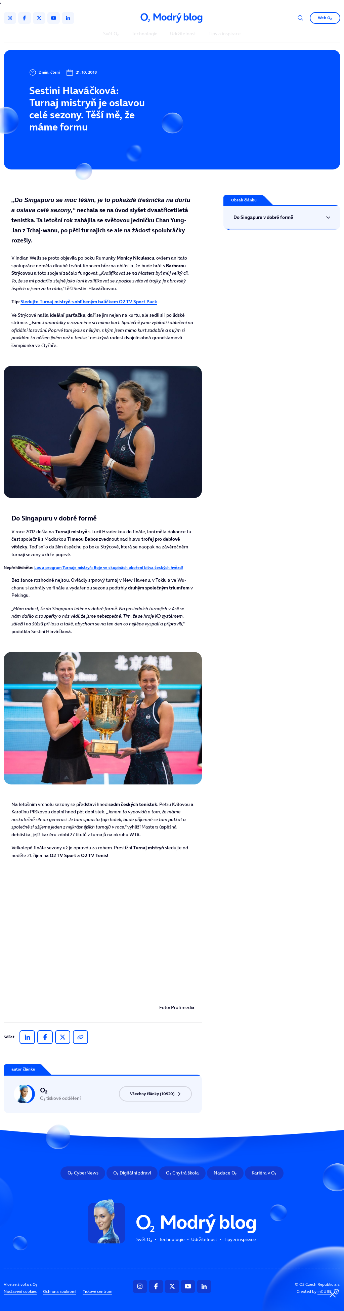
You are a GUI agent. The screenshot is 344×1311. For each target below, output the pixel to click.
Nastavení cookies (20, 1291)
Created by (318, 1292)
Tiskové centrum (97, 1291)
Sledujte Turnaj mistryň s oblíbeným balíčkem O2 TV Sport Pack (88, 302)
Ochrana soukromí (59, 1291)
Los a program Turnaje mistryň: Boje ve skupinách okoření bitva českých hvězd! (108, 567)
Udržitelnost (183, 34)
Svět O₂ (111, 34)
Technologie (145, 34)
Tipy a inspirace (225, 34)
